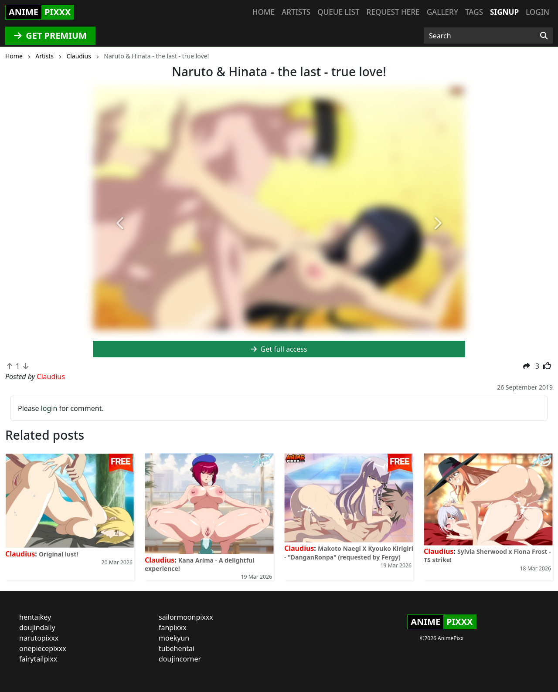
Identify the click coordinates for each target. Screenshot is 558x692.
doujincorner (180, 659)
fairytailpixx (38, 659)
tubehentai (176, 648)
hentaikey (35, 617)
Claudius (20, 554)
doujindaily (37, 627)
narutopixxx (38, 638)
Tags (474, 12)
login (49, 408)
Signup (504, 12)
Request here (393, 12)
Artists (296, 12)
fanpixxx (173, 627)
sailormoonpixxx (186, 617)
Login (537, 12)
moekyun (174, 638)
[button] (121, 223)
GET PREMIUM (50, 35)
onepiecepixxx (42, 648)
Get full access (279, 349)
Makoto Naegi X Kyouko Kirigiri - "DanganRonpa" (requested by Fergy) (348, 552)
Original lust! (58, 554)
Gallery (442, 12)
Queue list (338, 12)
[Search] (544, 35)
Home (263, 12)
